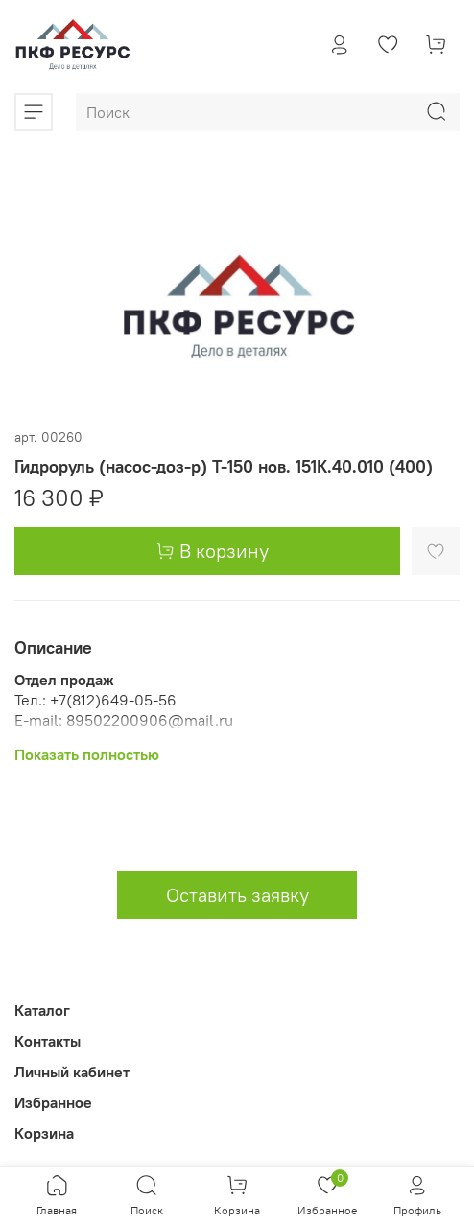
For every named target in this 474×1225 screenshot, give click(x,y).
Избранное (53, 1102)
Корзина (44, 1133)
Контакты (47, 1041)
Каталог (42, 1010)
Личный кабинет (72, 1071)
